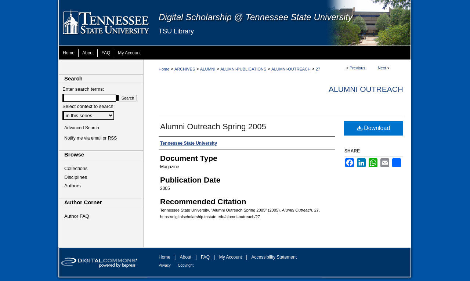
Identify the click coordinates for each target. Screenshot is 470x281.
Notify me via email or (90, 138)
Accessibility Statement (274, 257)
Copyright (186, 265)
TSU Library (176, 31)
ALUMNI (208, 69)
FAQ (205, 257)
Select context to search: (88, 106)
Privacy (165, 265)
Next (382, 68)
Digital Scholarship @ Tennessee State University (255, 17)
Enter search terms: (83, 89)
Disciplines (75, 177)
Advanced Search (81, 127)
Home (164, 69)
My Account (230, 257)
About (185, 257)
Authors (72, 185)
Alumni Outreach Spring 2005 (213, 126)
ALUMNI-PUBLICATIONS (243, 69)
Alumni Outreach (366, 89)
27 (318, 69)
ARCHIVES (184, 69)
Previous (357, 68)
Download (373, 128)
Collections (76, 168)
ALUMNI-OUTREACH (291, 69)
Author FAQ (76, 216)
